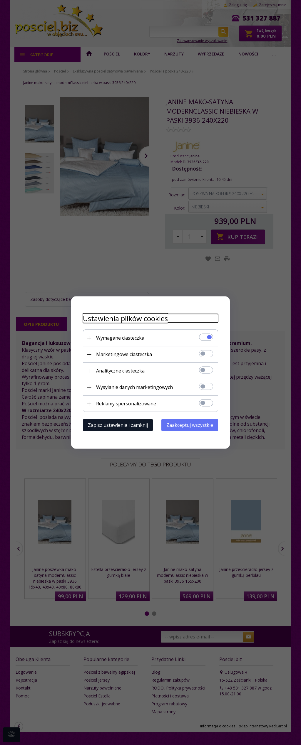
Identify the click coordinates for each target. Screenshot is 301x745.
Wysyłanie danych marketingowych (134, 387)
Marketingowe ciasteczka (124, 354)
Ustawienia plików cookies (125, 318)
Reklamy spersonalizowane (126, 403)
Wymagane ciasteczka (120, 338)
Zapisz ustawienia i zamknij (118, 425)
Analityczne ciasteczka (120, 371)
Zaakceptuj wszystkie (189, 425)
